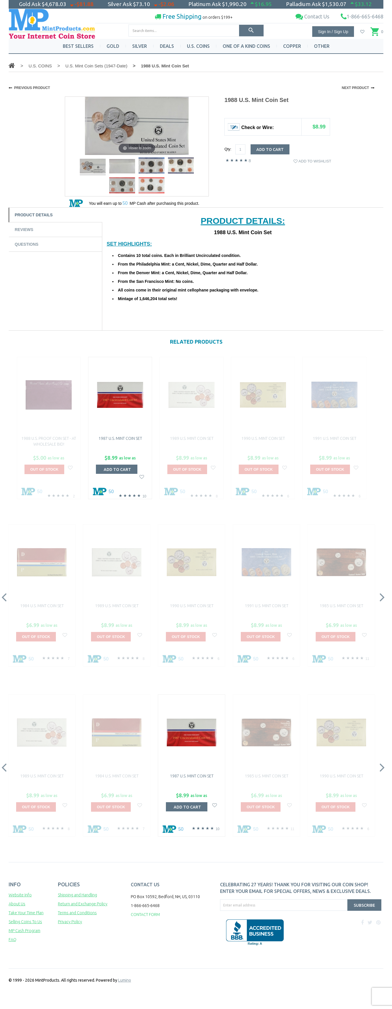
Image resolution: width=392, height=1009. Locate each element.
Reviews (24, 229)
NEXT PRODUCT (355, 88)
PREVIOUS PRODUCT (32, 88)
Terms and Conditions (77, 912)
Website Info (20, 895)
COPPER (292, 46)
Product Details (34, 215)
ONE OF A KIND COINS (246, 46)
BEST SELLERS (78, 46)
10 (144, 496)
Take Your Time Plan (26, 912)
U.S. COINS (198, 46)
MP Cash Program (24, 930)
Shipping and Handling (77, 895)
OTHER (321, 46)
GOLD (113, 46)
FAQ (12, 939)
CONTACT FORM (145, 914)
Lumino (124, 980)
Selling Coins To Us (25, 921)
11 (367, 659)
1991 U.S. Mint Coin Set (334, 438)
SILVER (139, 46)
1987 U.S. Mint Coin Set (120, 438)
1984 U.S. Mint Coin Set (42, 605)
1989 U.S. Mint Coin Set (191, 438)
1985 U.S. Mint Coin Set (341, 605)
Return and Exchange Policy (82, 904)
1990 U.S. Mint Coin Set (263, 438)
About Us (17, 904)
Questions (26, 244)
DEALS (167, 46)
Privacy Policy (70, 921)
